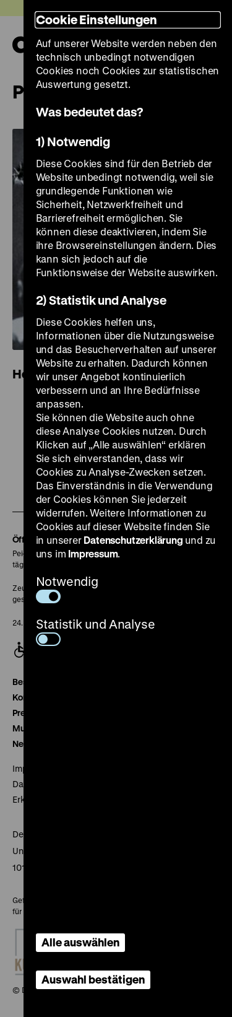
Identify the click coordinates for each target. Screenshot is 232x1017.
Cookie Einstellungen (96, 19)
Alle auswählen (80, 942)
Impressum (93, 553)
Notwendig (67, 588)
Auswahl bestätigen (93, 979)
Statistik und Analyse (95, 631)
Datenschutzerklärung (133, 540)
